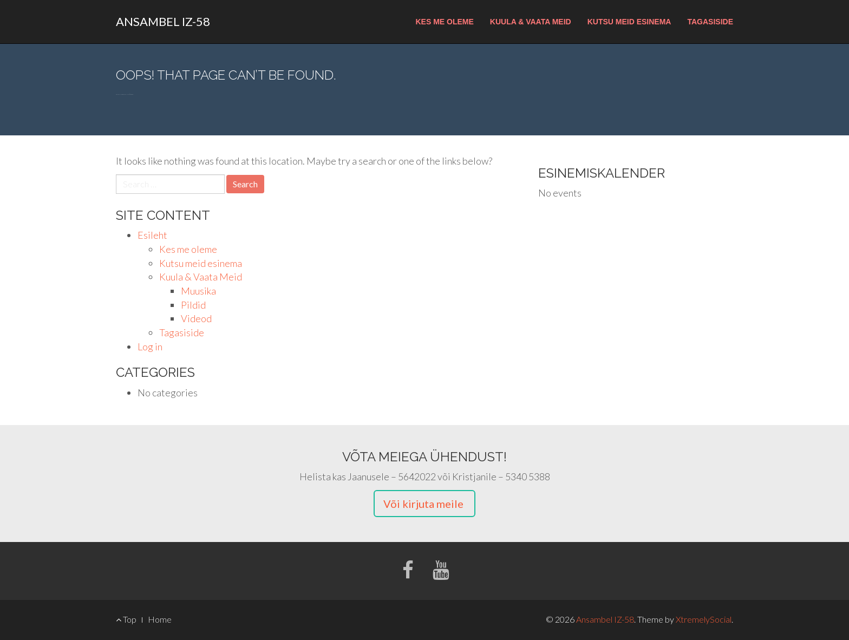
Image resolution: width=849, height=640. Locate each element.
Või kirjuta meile (424, 503)
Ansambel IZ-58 (163, 21)
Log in (150, 346)
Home (160, 619)
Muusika (198, 291)
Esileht (152, 235)
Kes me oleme (444, 21)
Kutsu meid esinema (629, 21)
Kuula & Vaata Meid (530, 21)
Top (126, 619)
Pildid (193, 305)
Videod (196, 318)
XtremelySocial (704, 619)
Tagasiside (710, 21)
